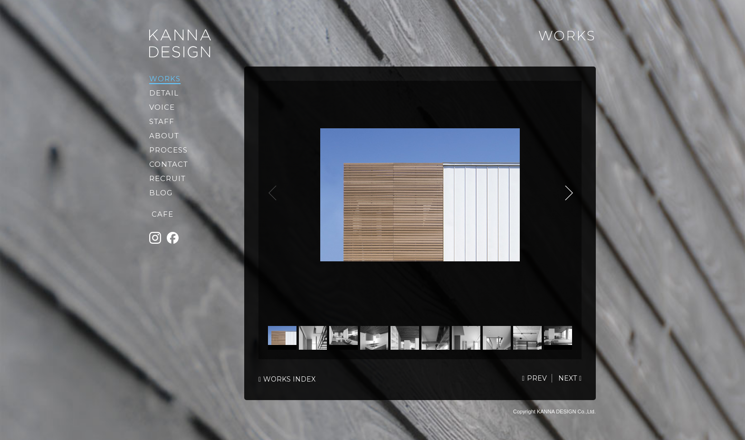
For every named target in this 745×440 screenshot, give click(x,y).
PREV (537, 378)
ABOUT (164, 135)
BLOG (160, 192)
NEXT (567, 192)
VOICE (162, 107)
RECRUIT (167, 178)
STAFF (161, 121)
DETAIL (164, 92)
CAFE (162, 214)
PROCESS (168, 149)
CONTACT (168, 164)
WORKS (165, 78)
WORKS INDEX (289, 379)
